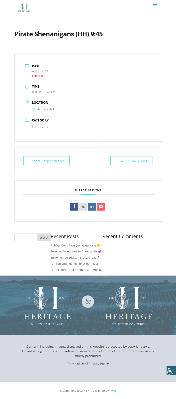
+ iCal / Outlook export (131, 161)
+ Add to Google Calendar (46, 161)
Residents (40, 127)
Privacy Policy (98, 364)
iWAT (113, 390)
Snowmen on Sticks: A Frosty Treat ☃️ (75, 257)
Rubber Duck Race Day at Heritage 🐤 (75, 245)
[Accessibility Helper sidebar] (171, 370)
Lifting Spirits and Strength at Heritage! (76, 270)
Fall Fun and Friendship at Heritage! (74, 263)
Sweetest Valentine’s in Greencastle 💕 (76, 251)
